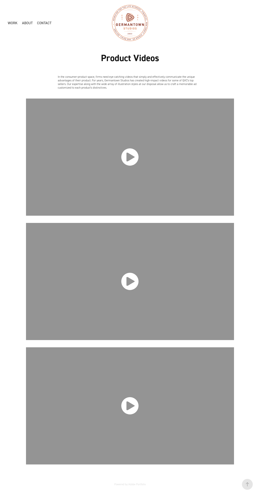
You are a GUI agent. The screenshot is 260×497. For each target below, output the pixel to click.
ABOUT (27, 23)
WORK (13, 23)
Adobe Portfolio (137, 484)
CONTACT (44, 23)
